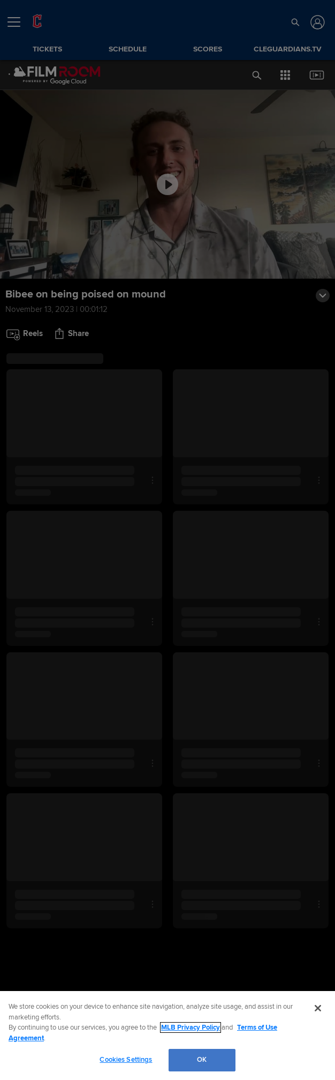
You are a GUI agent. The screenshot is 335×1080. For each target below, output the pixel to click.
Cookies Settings (126, 1059)
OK (202, 1059)
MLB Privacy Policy (190, 1027)
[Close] (318, 1008)
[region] (167, 1035)
